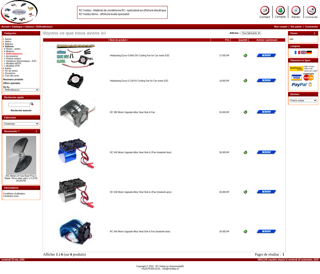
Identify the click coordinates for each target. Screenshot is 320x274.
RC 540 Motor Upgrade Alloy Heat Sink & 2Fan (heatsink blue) (141, 152)
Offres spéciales (11, 83)
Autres (7, 68)
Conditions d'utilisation (14, 193)
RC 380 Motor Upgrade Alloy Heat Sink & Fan (132, 112)
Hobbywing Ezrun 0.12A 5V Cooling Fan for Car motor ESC (139, 81)
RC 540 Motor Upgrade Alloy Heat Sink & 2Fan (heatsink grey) (141, 192)
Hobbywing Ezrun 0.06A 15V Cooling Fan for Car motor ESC (140, 55)
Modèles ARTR (12, 63)
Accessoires (11, 56)
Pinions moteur (12, 58)
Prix (227, 40)
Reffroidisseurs (44, 26)
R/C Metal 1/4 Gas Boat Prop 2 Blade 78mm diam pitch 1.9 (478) (21, 177)
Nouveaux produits (13, 79)
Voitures (29, 26)
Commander (311, 26)
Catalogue (17, 26)
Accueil (6, 26)
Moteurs (9, 51)
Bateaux (8, 44)
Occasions (9, 73)
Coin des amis (11, 75)
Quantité (243, 40)
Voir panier (296, 26)
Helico (7, 41)
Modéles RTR (12, 66)
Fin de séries (10, 71)
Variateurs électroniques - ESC (20, 61)
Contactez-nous (11, 196)
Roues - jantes (12, 49)
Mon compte (280, 26)
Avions (7, 39)
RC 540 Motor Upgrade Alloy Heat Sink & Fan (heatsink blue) (140, 231)
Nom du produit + (119, 40)
